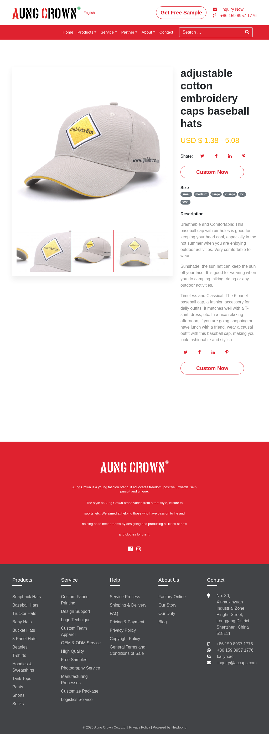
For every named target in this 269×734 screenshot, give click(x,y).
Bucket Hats (23, 630)
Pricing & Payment (127, 622)
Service (107, 32)
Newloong (179, 727)
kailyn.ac (225, 656)
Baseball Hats (25, 605)
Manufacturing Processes (74, 679)
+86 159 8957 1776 (234, 644)
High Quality (72, 651)
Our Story (167, 605)
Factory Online (172, 596)
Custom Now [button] (212, 172)
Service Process (125, 596)
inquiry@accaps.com (237, 663)
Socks (18, 703)
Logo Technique (76, 620)
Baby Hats (22, 622)
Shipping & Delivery (128, 605)
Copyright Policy (125, 638)
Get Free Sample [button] (181, 12)
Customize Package (79, 691)
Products (85, 32)
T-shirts (19, 655)
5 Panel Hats (24, 638)
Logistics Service (76, 699)
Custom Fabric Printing (74, 599)
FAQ (114, 613)
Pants (17, 687)
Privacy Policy (123, 630)
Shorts (18, 695)
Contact (166, 32)
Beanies (20, 647)
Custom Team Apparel (74, 631)
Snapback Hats (26, 596)
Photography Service (80, 668)
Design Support (75, 611)
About (147, 32)
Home (68, 32)
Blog (162, 622)
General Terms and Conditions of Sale (128, 650)
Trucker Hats (24, 613)
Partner (127, 32)
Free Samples (74, 659)
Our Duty (166, 613)
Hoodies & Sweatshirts (23, 667)
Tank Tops (21, 678)
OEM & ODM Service (81, 643)
